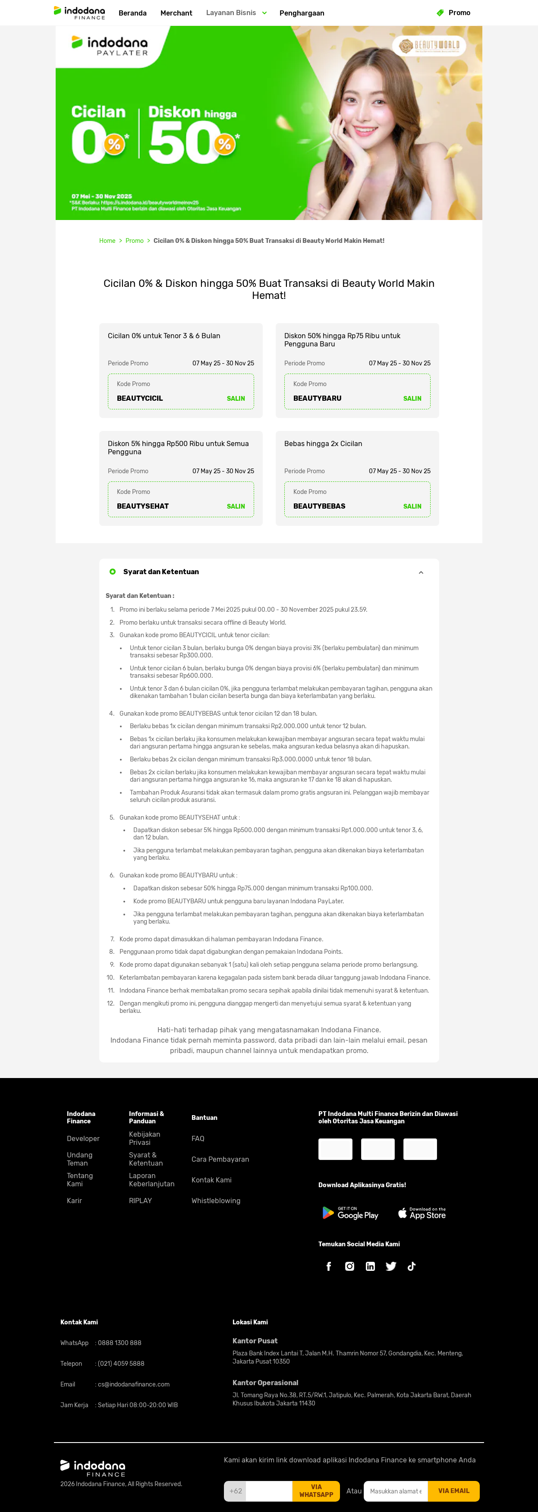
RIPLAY (140, 1201)
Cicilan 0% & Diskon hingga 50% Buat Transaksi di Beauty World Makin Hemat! (269, 241)
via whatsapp (316, 1491)
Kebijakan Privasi (144, 1138)
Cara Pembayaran (220, 1159)
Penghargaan (302, 13)
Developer (83, 1139)
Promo (135, 241)
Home (107, 241)
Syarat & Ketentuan (146, 1159)
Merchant (176, 13)
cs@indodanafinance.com (133, 1384)
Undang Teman (80, 1159)
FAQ (198, 1139)
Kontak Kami (212, 1180)
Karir (74, 1201)
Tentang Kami (80, 1180)
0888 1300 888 (119, 1343)
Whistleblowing (216, 1201)
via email (453, 1491)
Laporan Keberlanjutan (152, 1180)
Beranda (133, 13)
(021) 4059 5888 (121, 1363)
